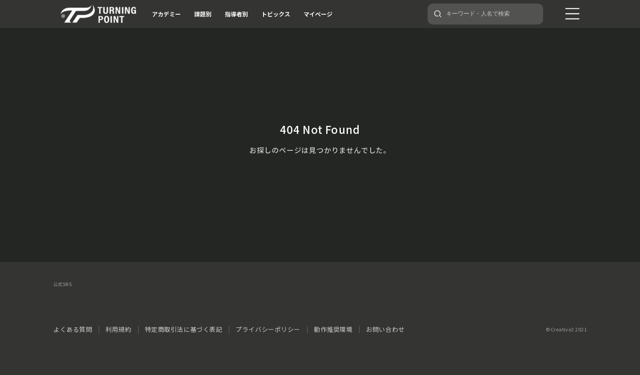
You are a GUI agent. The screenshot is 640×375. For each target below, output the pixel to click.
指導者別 (236, 14)
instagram (107, 300)
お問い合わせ (385, 329)
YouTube (155, 300)
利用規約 (118, 329)
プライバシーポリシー (268, 329)
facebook (84, 300)
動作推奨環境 (333, 329)
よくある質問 (72, 329)
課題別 (203, 14)
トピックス (275, 14)
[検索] (438, 13)
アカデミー (166, 14)
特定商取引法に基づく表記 (184, 329)
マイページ (318, 14)
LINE (131, 300)
